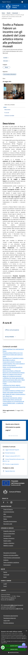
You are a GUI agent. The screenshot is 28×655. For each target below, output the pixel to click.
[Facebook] (3, 502)
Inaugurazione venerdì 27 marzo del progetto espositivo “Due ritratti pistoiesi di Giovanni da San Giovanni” (14, 363)
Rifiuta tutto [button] (14, 649)
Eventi (5, 586)
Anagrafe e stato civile (9, 531)
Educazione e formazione (9, 553)
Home (3, 13)
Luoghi (5, 584)
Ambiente (5, 560)
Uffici (4, 514)
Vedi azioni (6, 61)
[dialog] (14, 642)
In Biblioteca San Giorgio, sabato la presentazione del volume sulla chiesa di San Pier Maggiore (14, 387)
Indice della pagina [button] (9, 104)
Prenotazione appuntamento (10, 616)
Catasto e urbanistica (8, 543)
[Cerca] (25, 7)
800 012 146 (19, 609)
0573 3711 (13, 607)
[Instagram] (11, 502)
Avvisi (4, 577)
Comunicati (15, 13)
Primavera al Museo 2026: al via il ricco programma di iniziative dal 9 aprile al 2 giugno (13, 354)
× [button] (26, 630)
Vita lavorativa (7, 536)
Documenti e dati (7, 524)
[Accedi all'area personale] (22, 2)
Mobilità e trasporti (8, 545)
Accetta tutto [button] (14, 646)
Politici (5, 519)
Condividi (6, 58)
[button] (14, 652)
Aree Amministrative (8, 512)
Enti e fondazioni (7, 516)
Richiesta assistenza (8, 623)
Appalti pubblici (7, 541)
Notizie (5, 572)
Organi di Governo (8, 509)
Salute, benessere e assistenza (11, 562)
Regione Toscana (6, 2)
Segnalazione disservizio (9, 618)
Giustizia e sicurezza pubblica (10, 555)
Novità (8, 13)
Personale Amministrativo (10, 521)
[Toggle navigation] (3, 6)
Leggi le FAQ (6, 620)
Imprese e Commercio (8, 538)
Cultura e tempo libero (9, 533)
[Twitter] (7, 502)
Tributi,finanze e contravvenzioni (11, 558)
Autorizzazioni (7, 565)
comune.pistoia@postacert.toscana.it (13, 605)
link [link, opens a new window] (6, 642)
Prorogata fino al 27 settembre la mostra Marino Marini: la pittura (13, 359)
